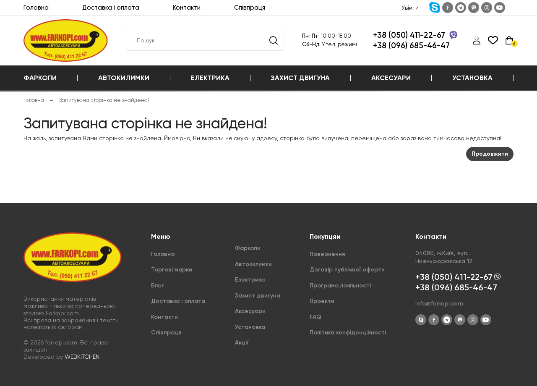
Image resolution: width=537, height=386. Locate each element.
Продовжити (490, 153)
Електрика (210, 78)
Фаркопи (40, 78)
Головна (36, 7)
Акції (241, 342)
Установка (472, 78)
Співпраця (249, 7)
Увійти (410, 7)
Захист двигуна (300, 78)
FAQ (315, 317)
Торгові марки (171, 269)
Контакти (187, 7)
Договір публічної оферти (347, 269)
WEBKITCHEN (82, 356)
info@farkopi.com (439, 303)
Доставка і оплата (110, 7)
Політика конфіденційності (348, 332)
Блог (157, 285)
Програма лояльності (340, 285)
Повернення (327, 254)
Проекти (322, 301)
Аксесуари (391, 78)
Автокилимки (123, 78)
